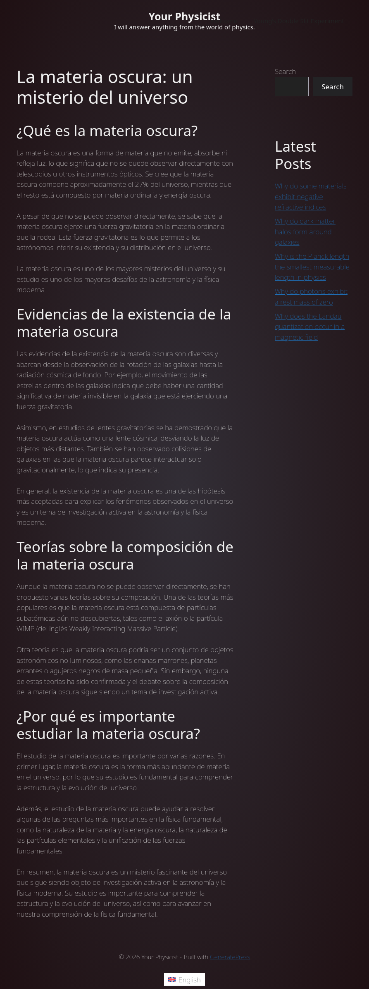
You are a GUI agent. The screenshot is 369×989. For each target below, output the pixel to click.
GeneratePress (230, 957)
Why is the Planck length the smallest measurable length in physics (312, 266)
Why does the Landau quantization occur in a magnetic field (310, 326)
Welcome (223, 21)
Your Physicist (185, 16)
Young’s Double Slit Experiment (299, 21)
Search (285, 71)
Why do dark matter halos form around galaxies (305, 231)
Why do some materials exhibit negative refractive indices (311, 196)
